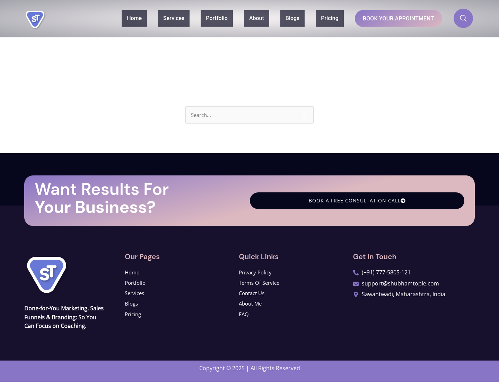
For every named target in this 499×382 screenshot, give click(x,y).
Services (160, 18)
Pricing (316, 18)
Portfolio (203, 18)
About (243, 18)
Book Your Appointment (391, 18)
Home (120, 18)
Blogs (279, 18)
